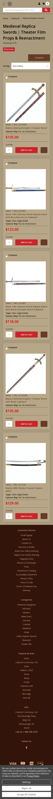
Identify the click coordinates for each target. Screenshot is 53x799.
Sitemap (26, 590)
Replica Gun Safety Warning (26, 555)
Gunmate (26, 690)
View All (26, 697)
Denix (26, 658)
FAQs (26, 566)
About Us (26, 539)
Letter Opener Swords (26, 636)
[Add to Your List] (44, 150)
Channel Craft (26, 686)
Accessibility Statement (26, 574)
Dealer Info (26, 644)
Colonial (26, 624)
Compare (39, 57)
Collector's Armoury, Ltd (26, 662)
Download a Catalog (26, 570)
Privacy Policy (26, 578)
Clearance (26, 640)
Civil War (26, 620)
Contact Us (27, 543)
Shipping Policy (26, 558)
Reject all (26, 788)
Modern (26, 612)
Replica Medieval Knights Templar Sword (26, 128)
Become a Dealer (27, 547)
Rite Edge (26, 694)
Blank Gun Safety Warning (26, 551)
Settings (26, 782)
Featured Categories (26, 604)
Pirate (26, 632)
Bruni (26, 666)
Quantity (9, 144)
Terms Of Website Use (26, 586)
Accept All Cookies (26, 794)
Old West (26, 608)
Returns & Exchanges (26, 562)
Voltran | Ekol (26, 670)
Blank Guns (26, 616)
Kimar (26, 674)
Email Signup (26, 535)
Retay (26, 678)
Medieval (26, 628)
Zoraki (26, 682)
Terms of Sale (26, 582)
